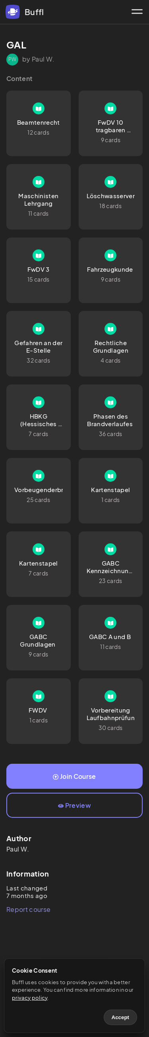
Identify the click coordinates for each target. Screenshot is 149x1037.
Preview (74, 805)
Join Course (74, 776)
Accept (120, 1017)
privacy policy (29, 998)
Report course (28, 909)
